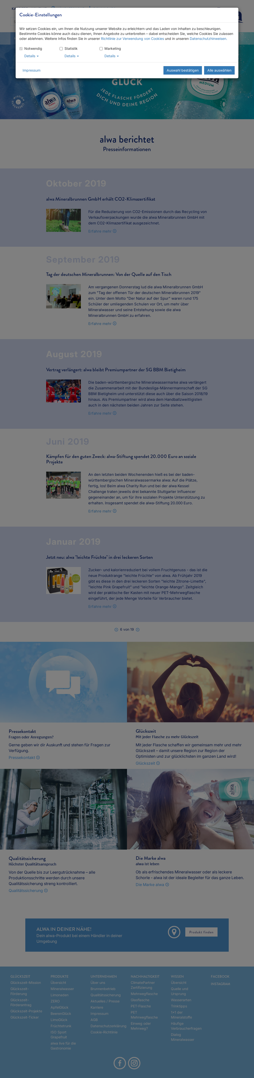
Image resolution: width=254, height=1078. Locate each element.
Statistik (69, 48)
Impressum (31, 70)
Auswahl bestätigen (183, 70)
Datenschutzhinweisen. (208, 38)
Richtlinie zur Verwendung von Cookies (132, 38)
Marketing (110, 48)
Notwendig (30, 48)
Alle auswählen (219, 70)
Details (31, 56)
